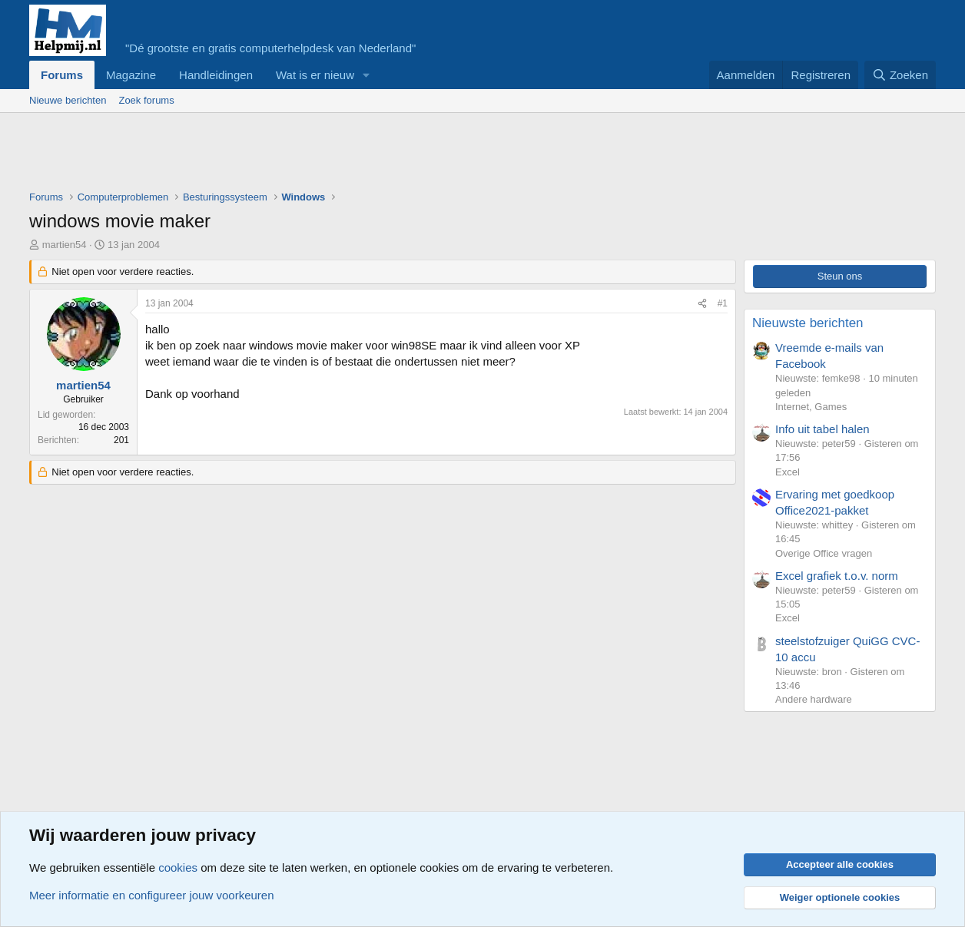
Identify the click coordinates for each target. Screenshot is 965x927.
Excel (787, 472)
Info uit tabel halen (822, 428)
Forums (62, 74)
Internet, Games (811, 406)
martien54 (64, 244)
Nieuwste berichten (808, 323)
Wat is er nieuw (315, 74)
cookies (177, 867)
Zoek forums (146, 100)
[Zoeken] (900, 75)
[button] (366, 75)
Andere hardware (813, 699)
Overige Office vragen (823, 553)
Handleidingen (216, 74)
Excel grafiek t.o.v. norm (836, 575)
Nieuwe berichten (67, 100)
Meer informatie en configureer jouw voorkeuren (151, 895)
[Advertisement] (309, 155)
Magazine (131, 74)
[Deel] (702, 304)
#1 (723, 303)
